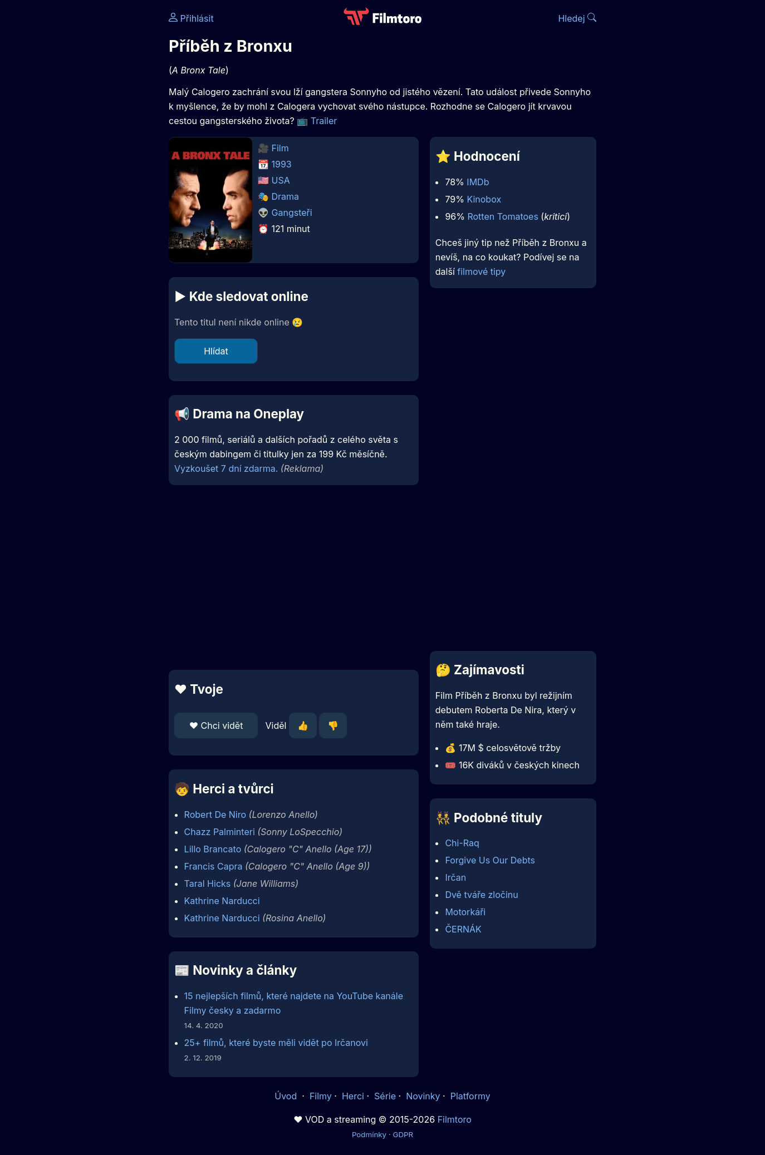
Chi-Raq (462, 842)
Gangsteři (292, 212)
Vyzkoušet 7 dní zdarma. (226, 468)
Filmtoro (455, 1119)
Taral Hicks (207, 883)
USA (281, 180)
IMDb (478, 181)
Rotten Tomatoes (502, 216)
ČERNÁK (463, 929)
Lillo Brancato (213, 849)
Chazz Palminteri (219, 831)
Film (280, 148)
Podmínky (369, 1134)
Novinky (423, 1096)
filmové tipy (481, 271)
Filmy (321, 1096)
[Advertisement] (88, 171)
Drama (286, 196)
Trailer (324, 120)
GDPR (403, 1134)
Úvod (286, 1096)
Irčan (455, 877)
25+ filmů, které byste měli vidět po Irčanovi (276, 1042)
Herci (353, 1096)
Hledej (577, 18)
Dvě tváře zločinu (481, 894)
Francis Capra (213, 866)
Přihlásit (191, 18)
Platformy (470, 1096)
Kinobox (484, 199)
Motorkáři (465, 911)
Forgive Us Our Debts (490, 860)
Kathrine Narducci (222, 900)
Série (385, 1096)
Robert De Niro (215, 814)
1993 (282, 164)
